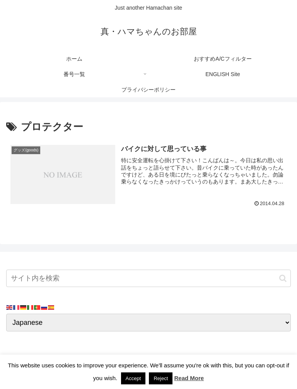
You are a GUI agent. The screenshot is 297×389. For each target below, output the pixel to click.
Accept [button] (133, 378)
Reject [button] (161, 378)
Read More (189, 378)
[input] (148, 278)
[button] (283, 278)
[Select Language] (148, 322)
